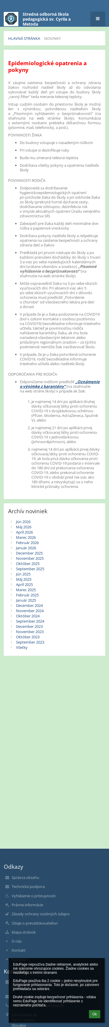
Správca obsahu (25, 877)
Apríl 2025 (24, 584)
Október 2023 (28, 636)
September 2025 (30, 568)
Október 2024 (28, 616)
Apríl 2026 (24, 532)
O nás (17, 941)
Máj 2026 (23, 527)
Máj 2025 (23, 579)
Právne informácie (27, 904)
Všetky (22, 647)
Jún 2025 (23, 574)
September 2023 (30, 642)
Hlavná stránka (24, 38)
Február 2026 (27, 542)
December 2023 (29, 626)
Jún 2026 (23, 521)
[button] (97, 19)
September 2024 (30, 621)
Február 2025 (27, 595)
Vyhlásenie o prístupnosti (34, 895)
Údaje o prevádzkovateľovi (35, 923)
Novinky (52, 38)
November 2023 (30, 631)
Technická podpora (28, 886)
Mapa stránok (24, 932)
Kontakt (19, 950)
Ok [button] (94, 1014)
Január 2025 (26, 600)
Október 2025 (28, 563)
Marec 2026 (26, 537)
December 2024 (29, 605)
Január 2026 (26, 547)
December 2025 (29, 553)
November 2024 (30, 610)
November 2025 (30, 558)
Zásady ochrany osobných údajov (41, 913)
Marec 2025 (26, 589)
